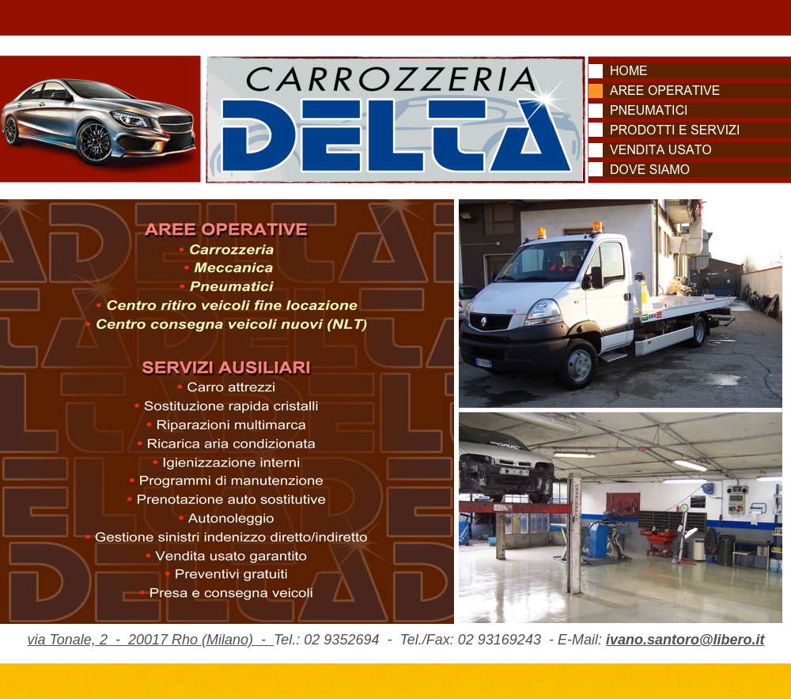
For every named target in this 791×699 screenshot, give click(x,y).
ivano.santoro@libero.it (685, 640)
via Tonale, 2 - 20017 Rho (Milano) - (150, 640)
